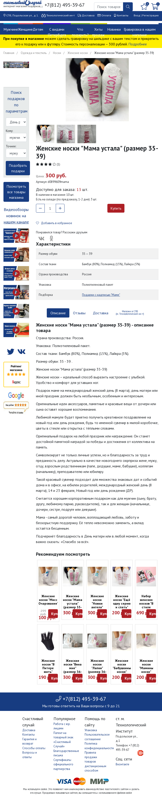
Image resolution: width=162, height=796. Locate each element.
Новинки (114, 29)
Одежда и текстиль (34, 53)
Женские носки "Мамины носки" (146, 666)
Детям (38, 29)
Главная (8, 53)
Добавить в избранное (54, 223)
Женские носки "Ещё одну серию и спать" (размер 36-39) (121, 605)
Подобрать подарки (18, 168)
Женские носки (78, 53)
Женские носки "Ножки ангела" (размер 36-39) (97, 605)
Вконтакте (122, 764)
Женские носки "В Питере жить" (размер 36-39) (48, 670)
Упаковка (91, 730)
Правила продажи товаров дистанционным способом (95, 761)
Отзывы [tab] (79, 313)
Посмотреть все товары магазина (16, 192)
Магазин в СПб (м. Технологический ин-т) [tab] (130, 312)
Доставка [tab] (100, 313)
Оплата (106, 15)
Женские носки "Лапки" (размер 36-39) (97, 668)
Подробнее (137, 44)
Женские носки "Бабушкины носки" (122, 666)
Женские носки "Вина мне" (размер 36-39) (72, 668)
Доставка (88, 15)
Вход (137, 15)
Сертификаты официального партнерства (63, 764)
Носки (57, 53)
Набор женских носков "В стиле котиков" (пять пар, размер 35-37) (146, 609)
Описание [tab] (58, 313)
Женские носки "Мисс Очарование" (48, 600)
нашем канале (16, 222)
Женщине (25, 29)
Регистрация (150, 15)
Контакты (122, 15)
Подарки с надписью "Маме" (101, 295)
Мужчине (10, 29)
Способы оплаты (33, 748)
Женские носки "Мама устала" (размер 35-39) (72, 603)
